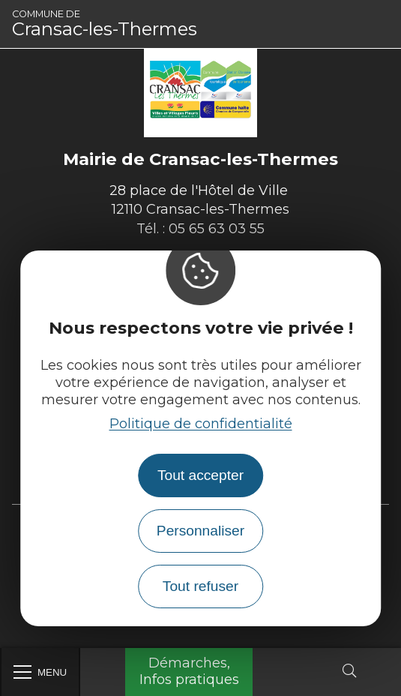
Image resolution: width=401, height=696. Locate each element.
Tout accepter (200, 475)
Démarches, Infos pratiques (189, 671)
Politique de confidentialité (200, 424)
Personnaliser (200, 530)
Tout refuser (200, 586)
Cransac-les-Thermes (104, 24)
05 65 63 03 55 (217, 228)
